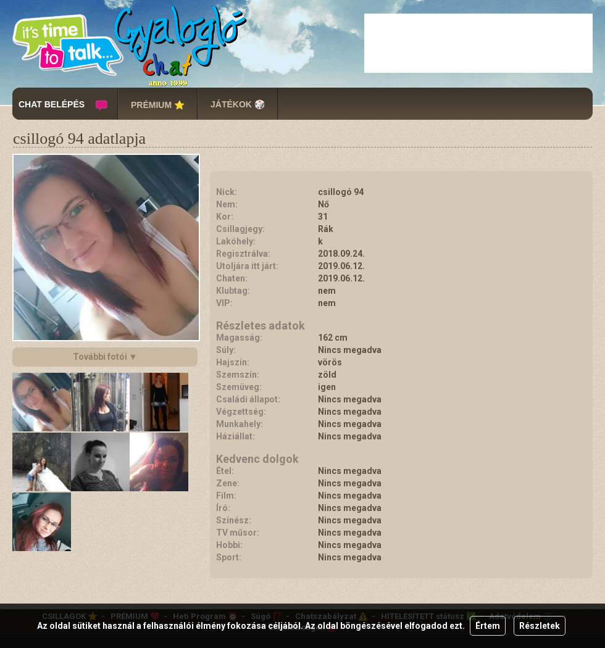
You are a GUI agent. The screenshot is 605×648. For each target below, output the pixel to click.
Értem (487, 626)
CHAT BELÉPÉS (52, 104)
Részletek (539, 626)
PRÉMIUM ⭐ (158, 105)
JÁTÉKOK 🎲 (238, 104)
